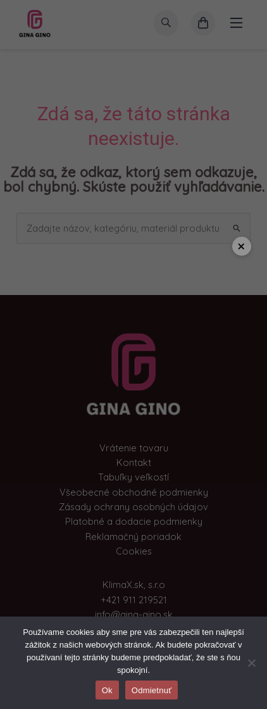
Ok (107, 690)
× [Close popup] (241, 246)
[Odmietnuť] (251, 662)
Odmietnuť (152, 690)
